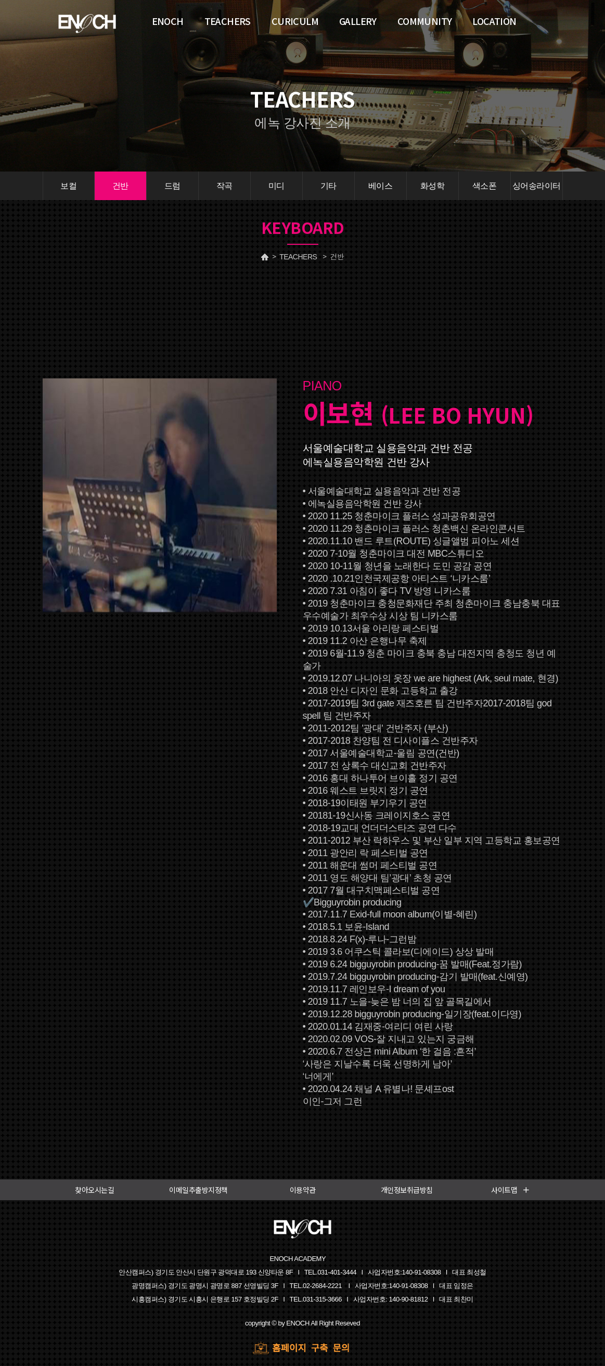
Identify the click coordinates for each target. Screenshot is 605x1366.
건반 (120, 185)
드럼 (172, 185)
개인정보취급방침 (407, 1190)
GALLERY (358, 21)
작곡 (224, 185)
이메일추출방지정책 (198, 1190)
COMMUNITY (424, 21)
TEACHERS (298, 257)
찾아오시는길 (94, 1190)
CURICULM (295, 21)
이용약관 (303, 1190)
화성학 (432, 185)
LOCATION (494, 21)
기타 (328, 185)
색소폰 (484, 185)
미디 (276, 185)
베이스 (380, 185)
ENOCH (168, 21)
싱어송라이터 (536, 185)
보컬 (68, 185)
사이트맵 (510, 1190)
